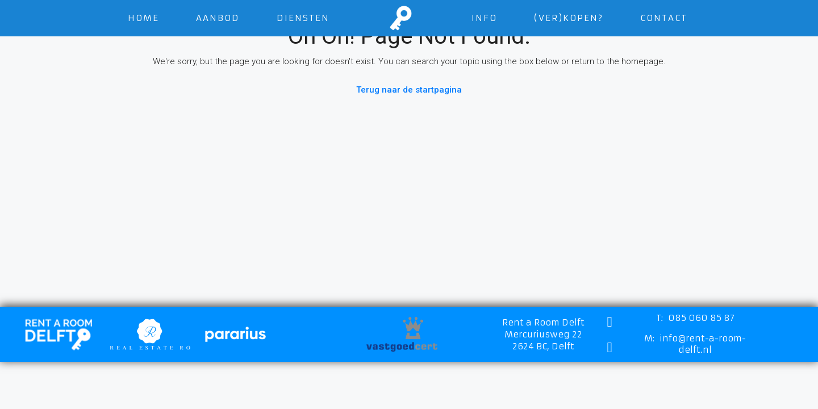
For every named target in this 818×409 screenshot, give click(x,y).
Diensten (303, 17)
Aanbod (218, 17)
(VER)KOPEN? (568, 17)
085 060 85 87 (701, 317)
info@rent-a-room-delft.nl (703, 344)
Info (484, 17)
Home (143, 17)
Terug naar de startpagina (409, 90)
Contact (663, 17)
